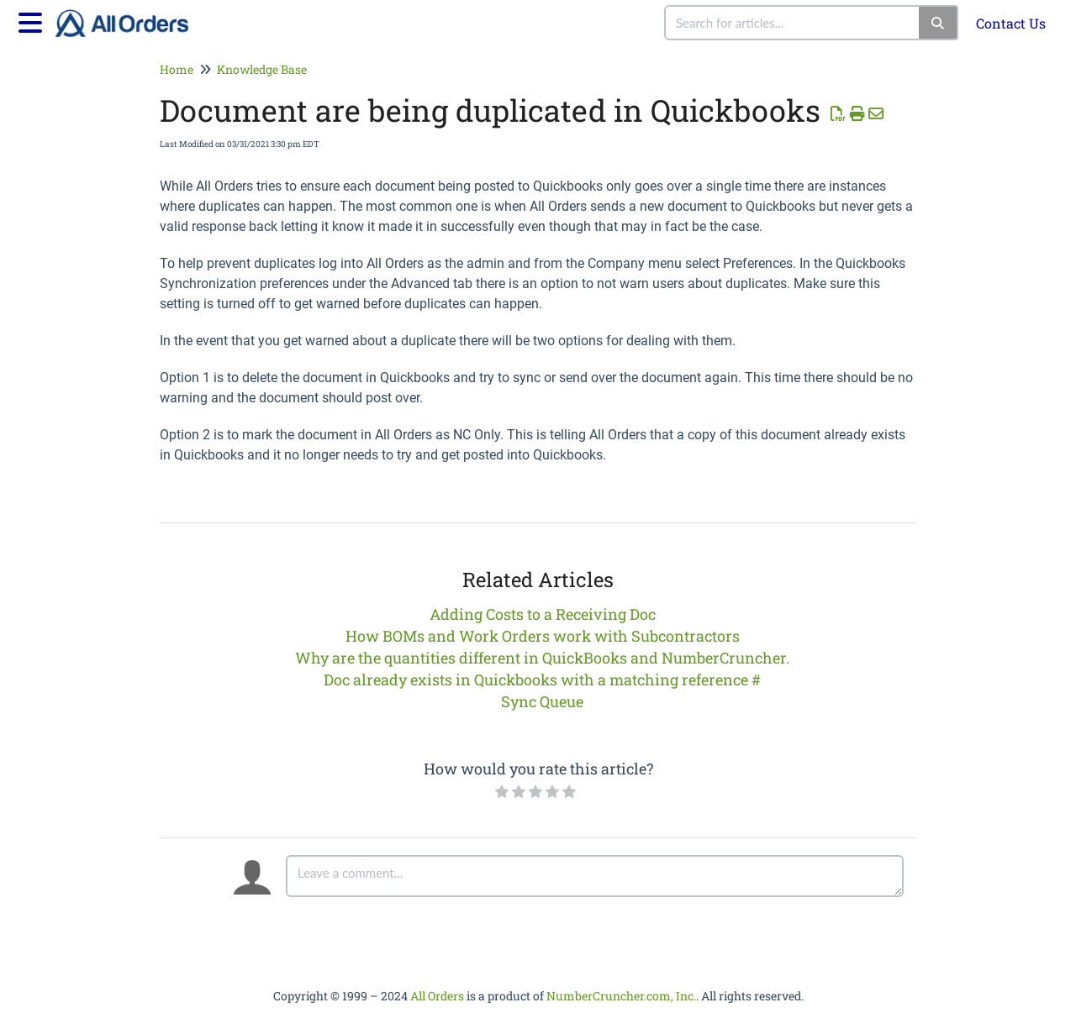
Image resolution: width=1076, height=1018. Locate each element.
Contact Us (1011, 23)
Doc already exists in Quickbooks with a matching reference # (542, 679)
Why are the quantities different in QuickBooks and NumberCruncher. (542, 658)
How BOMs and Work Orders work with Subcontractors (542, 636)
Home (176, 69)
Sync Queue (542, 701)
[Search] (938, 22)
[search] (792, 22)
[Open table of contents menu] (34, 20)
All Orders (437, 996)
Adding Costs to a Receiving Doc (543, 614)
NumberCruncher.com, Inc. (621, 996)
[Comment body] (595, 876)
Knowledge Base (262, 69)
